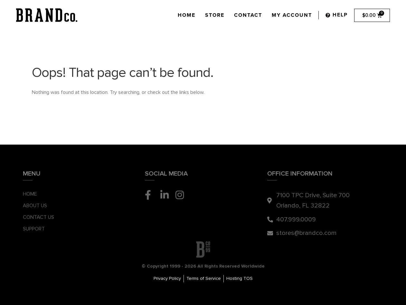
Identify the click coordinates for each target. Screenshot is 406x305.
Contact (248, 15)
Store (214, 15)
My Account (292, 15)
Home (186, 15)
